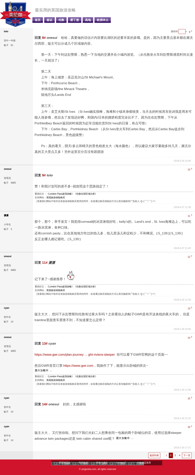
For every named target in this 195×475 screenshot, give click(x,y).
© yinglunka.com (87, 469)
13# (45, 343)
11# (45, 262)
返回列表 (154, 455)
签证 (49, 20)
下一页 (186, 455)
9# (44, 175)
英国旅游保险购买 (55, 197)
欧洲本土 (102, 20)
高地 (88, 20)
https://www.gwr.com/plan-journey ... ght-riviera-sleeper (75, 354)
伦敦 (61, 20)
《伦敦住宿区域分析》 (85, 193)
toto (6, 31)
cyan (6, 308)
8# (44, 38)
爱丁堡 (74, 20)
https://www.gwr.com (78, 366)
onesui (7, 169)
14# (45, 404)
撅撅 (6, 215)
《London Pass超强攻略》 (60, 193)
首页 (38, 20)
